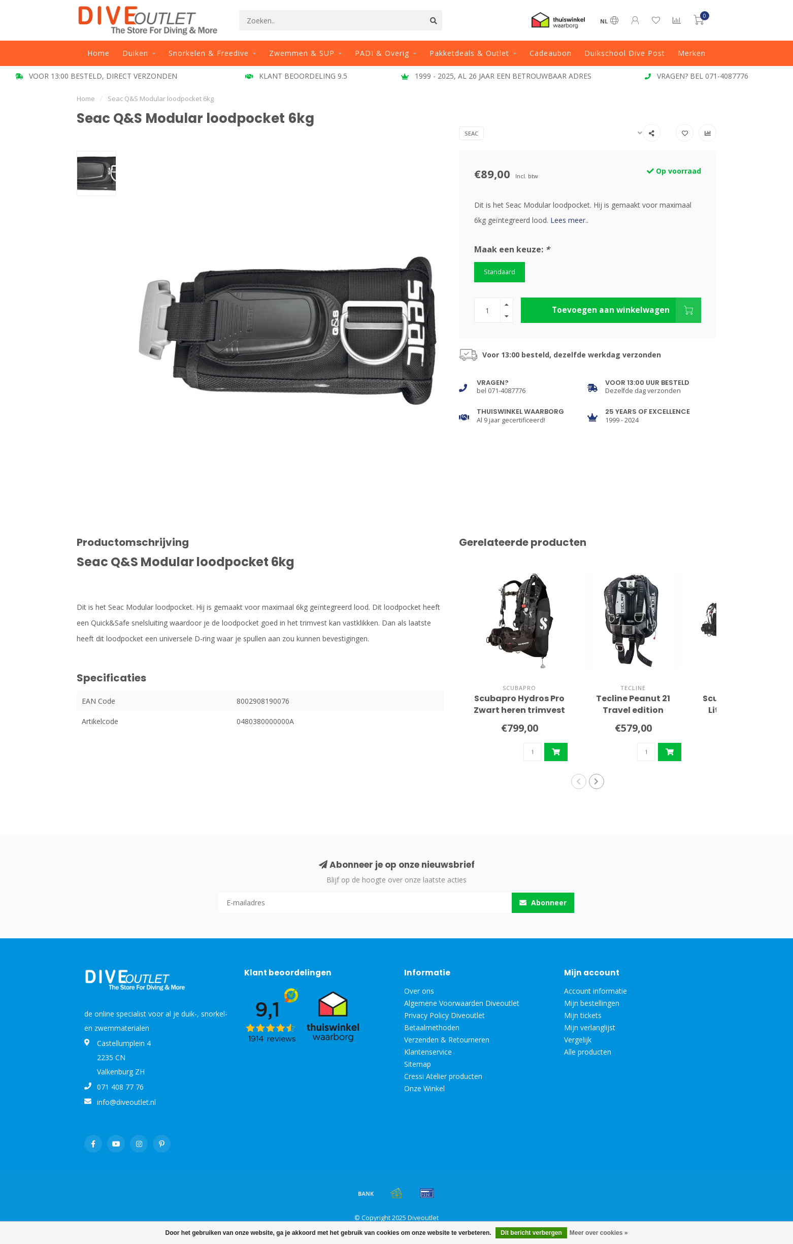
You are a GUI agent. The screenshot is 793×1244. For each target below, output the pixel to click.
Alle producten (587, 1052)
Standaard (499, 272)
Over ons (419, 991)
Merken (692, 53)
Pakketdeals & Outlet (469, 53)
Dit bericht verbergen (531, 1232)
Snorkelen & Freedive (209, 53)
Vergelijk (577, 1039)
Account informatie (595, 991)
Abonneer (543, 902)
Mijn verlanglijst (589, 1027)
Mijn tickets (583, 1015)
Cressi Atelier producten (443, 1076)
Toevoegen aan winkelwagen (626, 310)
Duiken (135, 53)
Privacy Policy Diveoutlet (444, 1015)
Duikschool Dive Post (624, 53)
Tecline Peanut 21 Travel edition (633, 704)
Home (98, 53)
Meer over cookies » (599, 1232)
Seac (471, 133)
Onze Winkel (424, 1088)
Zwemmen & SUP (302, 53)
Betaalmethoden (431, 1027)
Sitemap (417, 1064)
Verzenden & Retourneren (446, 1039)
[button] (578, 781)
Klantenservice (428, 1052)
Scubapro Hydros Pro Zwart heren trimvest (519, 704)
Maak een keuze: (512, 249)
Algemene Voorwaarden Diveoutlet (461, 1003)
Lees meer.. (569, 220)
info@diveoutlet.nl (126, 1102)
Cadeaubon (551, 53)
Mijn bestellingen (591, 1003)
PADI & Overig (382, 53)
